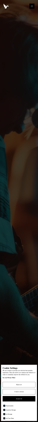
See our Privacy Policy (9, 378)
